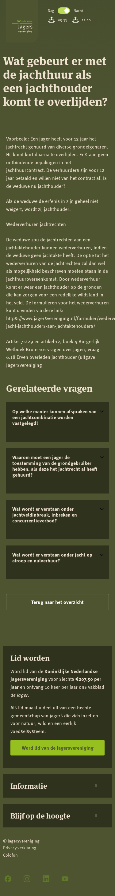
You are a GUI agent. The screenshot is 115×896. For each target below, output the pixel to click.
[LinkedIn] (46, 879)
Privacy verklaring (19, 847)
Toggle (64, 10)
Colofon (10, 855)
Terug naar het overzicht (57, 601)
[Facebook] (8, 879)
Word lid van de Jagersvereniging (58, 747)
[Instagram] (27, 879)
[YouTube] (65, 879)
